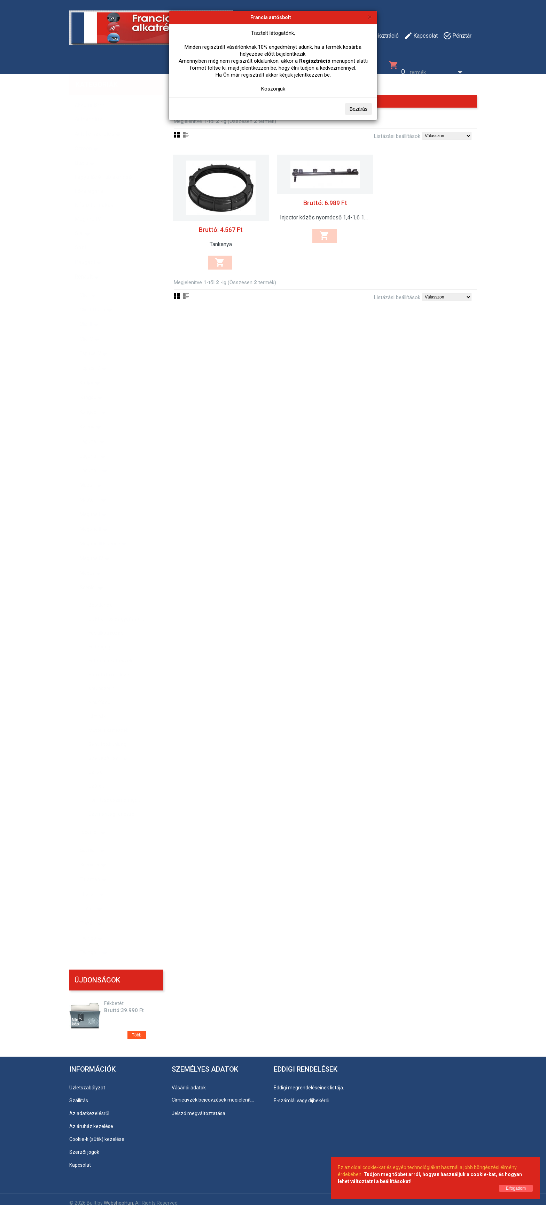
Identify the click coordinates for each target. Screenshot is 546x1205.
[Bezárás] (370, 17)
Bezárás (358, 109)
